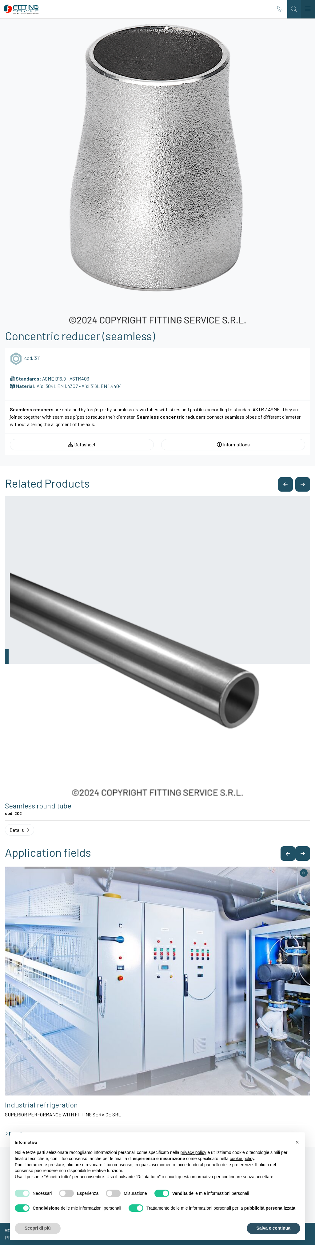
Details (19, 830)
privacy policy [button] (193, 1152)
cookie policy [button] (242, 1158)
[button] (285, 484)
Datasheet (82, 444)
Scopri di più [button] (38, 1228)
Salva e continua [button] (273, 1228)
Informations (233, 444)
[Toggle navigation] (308, 9)
